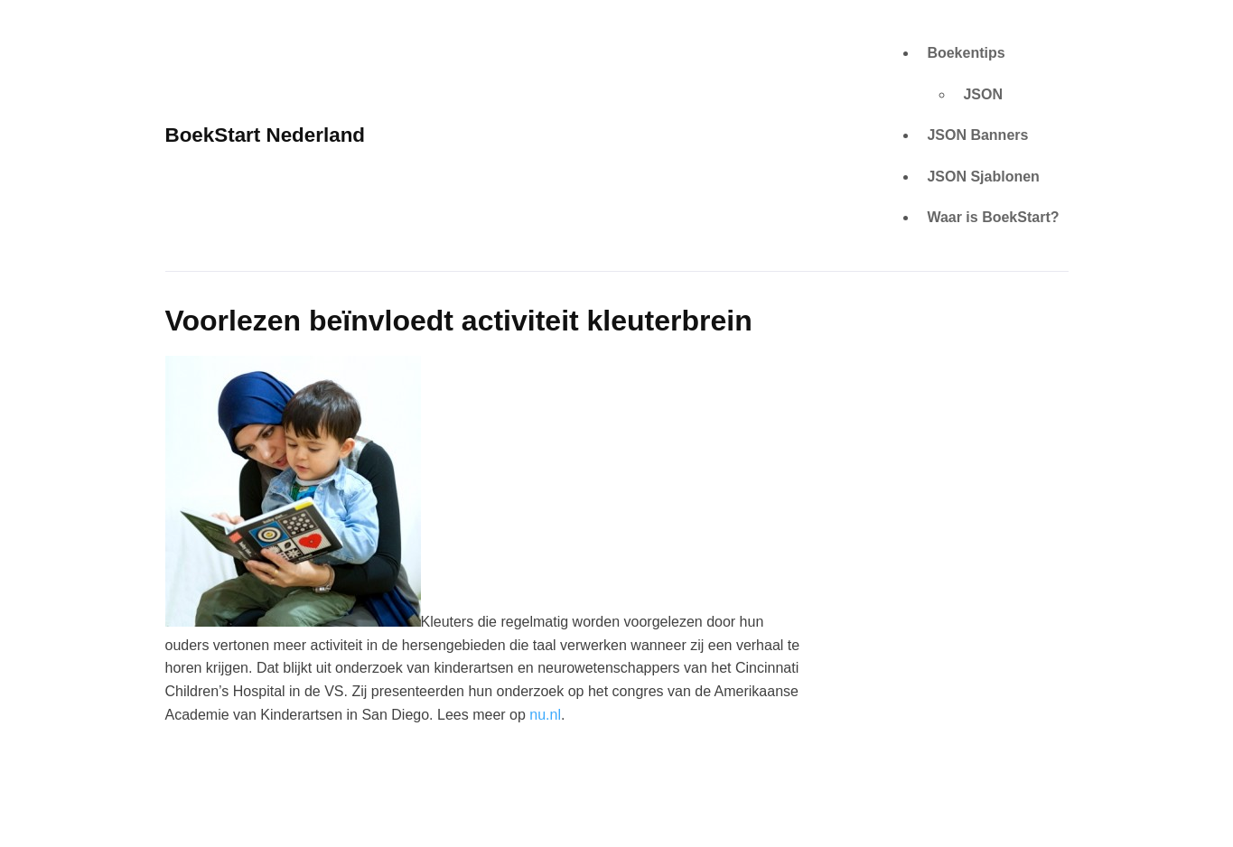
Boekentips (965, 52)
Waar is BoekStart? (993, 217)
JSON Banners (977, 135)
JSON (983, 94)
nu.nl (545, 714)
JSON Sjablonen (983, 176)
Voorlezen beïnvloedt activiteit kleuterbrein (458, 320)
